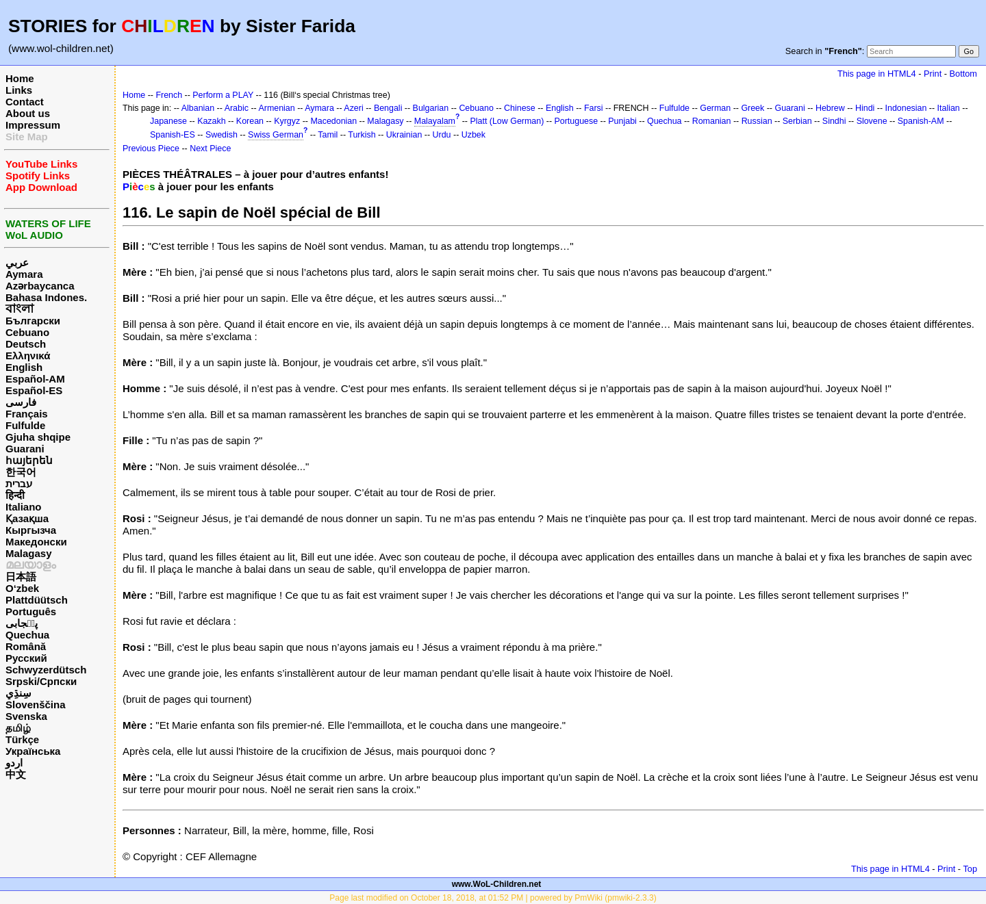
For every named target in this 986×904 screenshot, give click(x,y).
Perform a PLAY (222, 95)
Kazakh (211, 121)
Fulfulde (25, 425)
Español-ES (33, 390)
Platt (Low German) (507, 121)
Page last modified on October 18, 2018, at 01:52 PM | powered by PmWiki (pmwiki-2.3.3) (492, 898)
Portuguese (576, 121)
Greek (752, 108)
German (715, 108)
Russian (757, 121)
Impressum (32, 125)
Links (18, 90)
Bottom (963, 73)
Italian (948, 108)
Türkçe (22, 739)
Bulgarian (431, 108)
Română (25, 646)
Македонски (36, 541)
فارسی (20, 402)
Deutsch (25, 344)
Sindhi (834, 121)
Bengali (388, 108)
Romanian (711, 121)
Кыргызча (30, 530)
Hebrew (830, 108)
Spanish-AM (921, 121)
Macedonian (333, 121)
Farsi (593, 108)
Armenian (276, 108)
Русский (26, 658)
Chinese (519, 108)
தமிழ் (18, 728)
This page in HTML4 (876, 73)
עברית (18, 483)
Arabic (237, 108)
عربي (17, 262)
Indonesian (906, 108)
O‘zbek (22, 588)
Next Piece (210, 148)
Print (932, 73)
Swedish (221, 135)
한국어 (20, 472)
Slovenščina (35, 704)
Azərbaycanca (40, 286)
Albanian (197, 108)
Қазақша (27, 518)
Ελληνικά (27, 355)
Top (970, 869)
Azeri (353, 108)
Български (32, 320)
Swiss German (275, 135)
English (23, 367)
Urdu (442, 135)
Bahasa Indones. (46, 297)
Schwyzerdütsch (45, 669)
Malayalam (434, 121)
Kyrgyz (287, 121)
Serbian (797, 121)
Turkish (361, 135)
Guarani (25, 448)
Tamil (328, 135)
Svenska (26, 716)
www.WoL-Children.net (497, 884)
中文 (15, 774)
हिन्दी (15, 495)
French (168, 95)
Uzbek (473, 135)
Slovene (872, 121)
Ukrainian (404, 135)
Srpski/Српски (41, 681)
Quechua (27, 635)
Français (26, 413)
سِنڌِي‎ (18, 693)
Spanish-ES (172, 135)
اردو (14, 763)
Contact (24, 101)
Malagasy (28, 553)
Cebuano (27, 332)
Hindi (864, 108)
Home (19, 78)
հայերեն (29, 460)
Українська (32, 751)
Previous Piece (151, 148)
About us (27, 113)
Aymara (23, 274)
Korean (250, 121)
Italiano (23, 507)
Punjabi (622, 121)
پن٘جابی (21, 623)
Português (30, 611)
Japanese (168, 121)
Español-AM (35, 379)
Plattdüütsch (36, 600)
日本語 (20, 576)
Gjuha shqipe (38, 437)
